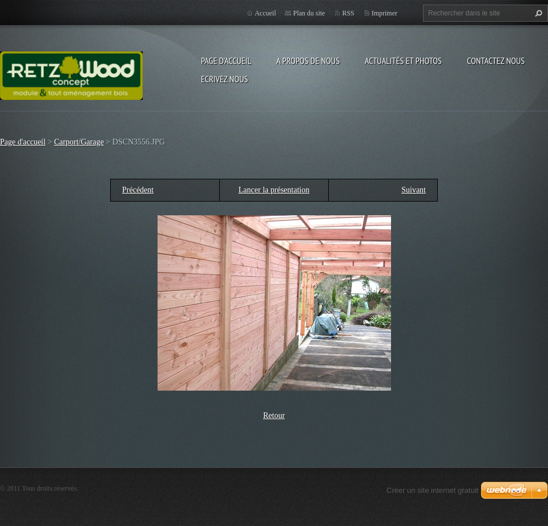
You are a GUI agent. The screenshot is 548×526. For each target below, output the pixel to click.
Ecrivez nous (224, 79)
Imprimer (384, 13)
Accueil (265, 13)
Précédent (138, 190)
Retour (274, 415)
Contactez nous (496, 60)
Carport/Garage (79, 142)
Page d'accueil (226, 60)
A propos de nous (308, 60)
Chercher (537, 13)
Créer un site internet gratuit (432, 490)
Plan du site (309, 13)
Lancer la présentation (274, 190)
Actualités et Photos (403, 60)
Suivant (413, 190)
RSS (348, 13)
